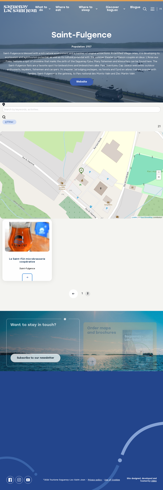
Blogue (135, 7)
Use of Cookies (112, 480)
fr (160, 9)
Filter (9, 122)
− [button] (159, 177)
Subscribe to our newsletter (35, 361)
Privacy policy (95, 480)
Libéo (154, 481)
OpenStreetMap (146, 217)
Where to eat (62, 9)
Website (81, 82)
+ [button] (159, 172)
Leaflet (134, 217)
